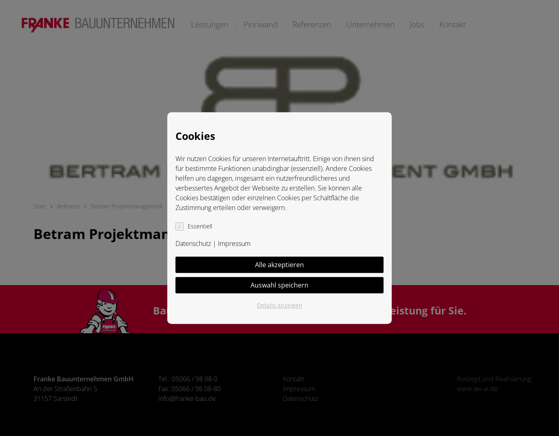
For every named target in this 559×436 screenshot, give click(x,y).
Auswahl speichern (279, 285)
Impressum (234, 243)
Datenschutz (193, 243)
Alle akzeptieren (279, 264)
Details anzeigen (279, 305)
